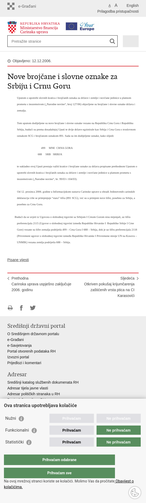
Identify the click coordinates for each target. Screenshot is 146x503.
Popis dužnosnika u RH (26, 400)
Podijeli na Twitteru (33, 308)
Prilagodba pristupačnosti (118, 11)
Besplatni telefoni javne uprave (32, 405)
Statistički (14, 452)
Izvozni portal (18, 357)
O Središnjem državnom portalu (33, 334)
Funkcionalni (17, 440)
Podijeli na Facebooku (21, 308)
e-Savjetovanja (19, 345)
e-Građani (15, 340)
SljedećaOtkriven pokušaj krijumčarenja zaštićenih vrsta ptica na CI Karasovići (109, 287)
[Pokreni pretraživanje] (112, 41)
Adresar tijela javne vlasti (27, 388)
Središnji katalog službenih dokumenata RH (43, 382)
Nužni (10, 428)
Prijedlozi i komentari (24, 363)
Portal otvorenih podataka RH (31, 351)
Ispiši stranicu (10, 308)
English (133, 5)
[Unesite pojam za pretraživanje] (30, 41)
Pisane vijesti (18, 260)
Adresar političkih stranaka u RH (33, 394)
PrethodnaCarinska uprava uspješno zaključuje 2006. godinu (41, 284)
